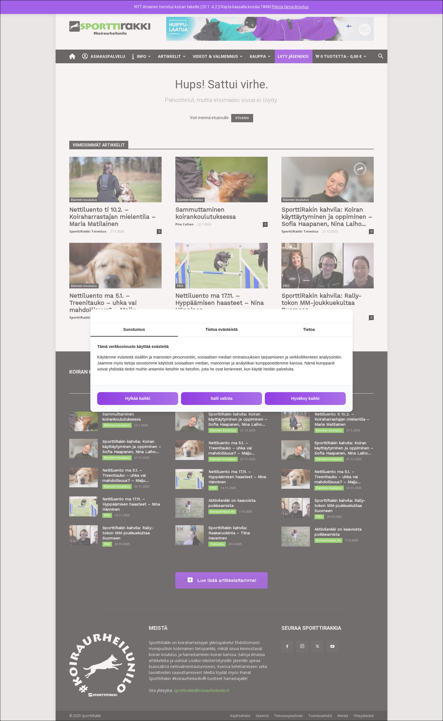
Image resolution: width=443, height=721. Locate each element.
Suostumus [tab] (134, 329)
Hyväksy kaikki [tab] (305, 398)
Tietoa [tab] (309, 329)
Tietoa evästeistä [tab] (222, 329)
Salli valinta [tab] (221, 398)
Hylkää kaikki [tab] (137, 398)
